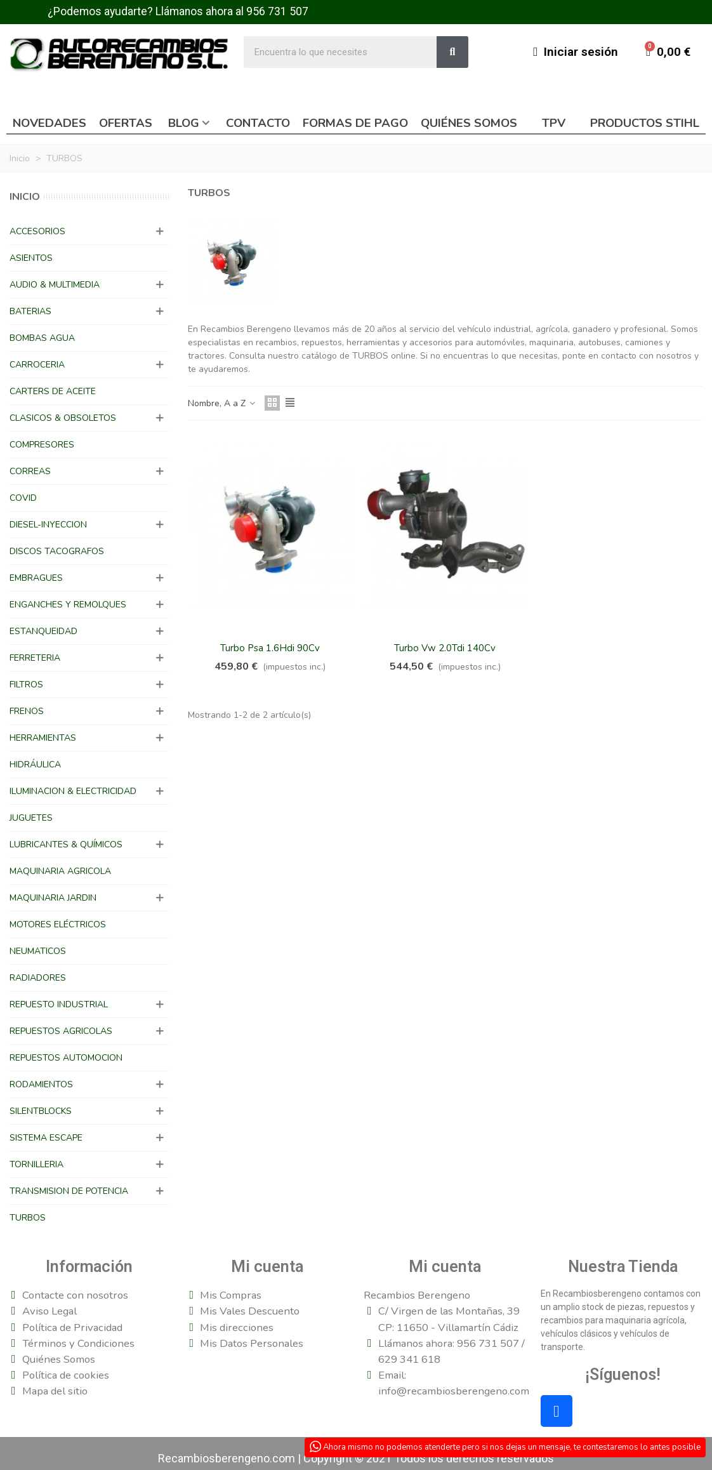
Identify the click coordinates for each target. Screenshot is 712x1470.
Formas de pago (355, 123)
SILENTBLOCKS (41, 1111)
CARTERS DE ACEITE (53, 391)
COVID (23, 498)
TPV (553, 123)
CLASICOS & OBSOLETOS (63, 418)
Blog (183, 123)
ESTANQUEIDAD (43, 631)
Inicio (25, 197)
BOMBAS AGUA (42, 338)
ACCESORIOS (37, 231)
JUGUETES (31, 818)
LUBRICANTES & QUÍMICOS (66, 844)
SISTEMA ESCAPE (46, 1138)
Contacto (258, 123)
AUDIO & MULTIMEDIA (55, 285)
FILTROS (26, 685)
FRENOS (27, 711)
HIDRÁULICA (35, 764)
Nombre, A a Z (222, 403)
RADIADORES (38, 978)
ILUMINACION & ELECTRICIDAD (73, 791)
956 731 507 (277, 11)
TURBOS (28, 1218)
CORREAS (30, 471)
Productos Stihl (644, 123)
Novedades (49, 123)
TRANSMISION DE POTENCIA (69, 1191)
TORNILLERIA (36, 1164)
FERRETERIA (35, 658)
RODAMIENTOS (41, 1084)
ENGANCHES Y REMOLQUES (68, 605)
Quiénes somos (469, 123)
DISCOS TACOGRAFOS (57, 551)
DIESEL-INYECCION (48, 525)
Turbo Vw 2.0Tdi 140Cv (445, 648)
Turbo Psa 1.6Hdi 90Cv (270, 648)
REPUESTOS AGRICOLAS (61, 1031)
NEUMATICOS (38, 951)
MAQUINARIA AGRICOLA (60, 871)
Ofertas (125, 123)
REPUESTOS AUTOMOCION (66, 1058)
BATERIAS (30, 311)
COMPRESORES (42, 445)
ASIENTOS (31, 258)
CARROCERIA (37, 365)
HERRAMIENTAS (43, 738)
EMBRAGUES (36, 578)
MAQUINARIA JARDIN (53, 898)
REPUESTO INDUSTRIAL (59, 1004)
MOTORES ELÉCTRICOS (58, 924)
